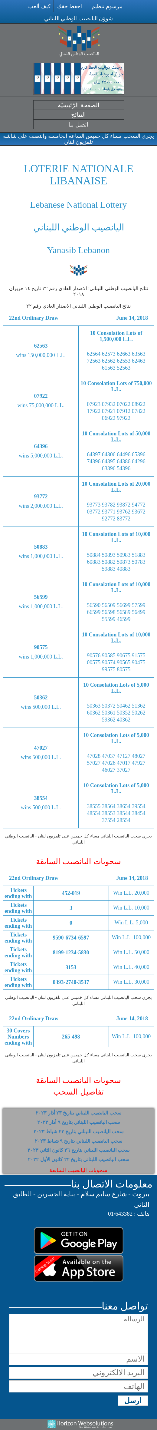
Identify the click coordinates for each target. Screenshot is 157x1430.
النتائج (78, 114)
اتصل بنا (78, 124)
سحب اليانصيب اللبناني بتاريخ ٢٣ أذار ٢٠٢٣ (78, 1112)
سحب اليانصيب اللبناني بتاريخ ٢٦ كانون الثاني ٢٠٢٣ (78, 1150)
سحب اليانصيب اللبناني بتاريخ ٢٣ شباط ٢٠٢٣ (79, 1131)
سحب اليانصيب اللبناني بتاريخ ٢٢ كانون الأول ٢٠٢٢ (78, 1159)
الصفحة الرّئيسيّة (79, 105)
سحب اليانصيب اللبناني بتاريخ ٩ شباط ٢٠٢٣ (78, 1141)
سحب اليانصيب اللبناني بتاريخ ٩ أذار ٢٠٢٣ (78, 1122)
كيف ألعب (39, 6)
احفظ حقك (69, 6)
